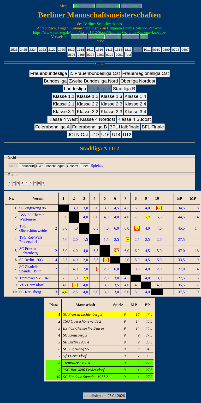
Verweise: (58, 37)
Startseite (79, 37)
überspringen (84, 6)
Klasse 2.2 (87, 103)
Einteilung (131, 37)
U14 (116, 134)
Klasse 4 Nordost (97, 119)
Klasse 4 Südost (134, 119)
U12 (127, 134)
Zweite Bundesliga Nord (93, 80)
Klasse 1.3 (111, 96)
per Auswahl (131, 6)
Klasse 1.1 (64, 96)
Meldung (113, 37)
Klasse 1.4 (135, 96)
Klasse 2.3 (111, 103)
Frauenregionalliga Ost (145, 73)
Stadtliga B (124, 88)
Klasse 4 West (62, 119)
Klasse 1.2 (87, 96)
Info (144, 37)
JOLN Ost (78, 134)
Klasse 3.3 (111, 111)
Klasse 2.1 (64, 103)
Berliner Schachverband (101, 24)
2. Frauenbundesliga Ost (95, 73)
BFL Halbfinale (124, 126)
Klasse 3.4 (135, 111)
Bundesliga (55, 80)
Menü (63, 6)
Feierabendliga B (89, 126)
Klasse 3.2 (87, 111)
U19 (94, 134)
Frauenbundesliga (48, 73)
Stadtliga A (100, 88)
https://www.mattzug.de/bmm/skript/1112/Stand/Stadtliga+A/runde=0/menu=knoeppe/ (99, 32)
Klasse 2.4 (135, 103)
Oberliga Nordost (137, 80)
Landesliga (75, 88)
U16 (105, 134)
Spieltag (97, 166)
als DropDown (107, 6)
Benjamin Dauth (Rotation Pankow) (134, 28)
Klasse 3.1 (64, 111)
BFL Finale (153, 126)
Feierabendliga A (52, 126)
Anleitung (96, 37)
